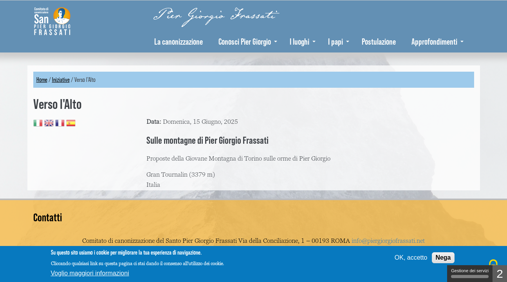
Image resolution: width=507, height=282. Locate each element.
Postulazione (379, 41)
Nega (443, 257)
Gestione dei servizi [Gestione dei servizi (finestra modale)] (470, 273)
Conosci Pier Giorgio (247, 41)
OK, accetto (411, 257)
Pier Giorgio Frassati (214, 15)
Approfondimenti (437, 41)
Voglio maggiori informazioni (90, 273)
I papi (338, 41)
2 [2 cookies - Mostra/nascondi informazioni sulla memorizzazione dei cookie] (499, 273)
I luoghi (303, 41)
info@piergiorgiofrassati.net (388, 241)
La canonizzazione (178, 41)
